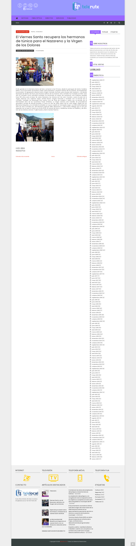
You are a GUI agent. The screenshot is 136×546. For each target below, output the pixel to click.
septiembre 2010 (97, 442)
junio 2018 (95, 254)
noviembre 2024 (97, 99)
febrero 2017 (96, 287)
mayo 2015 (95, 328)
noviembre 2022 (97, 149)
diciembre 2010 (96, 435)
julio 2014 (94, 347)
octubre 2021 (96, 175)
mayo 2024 (95, 112)
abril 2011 (94, 427)
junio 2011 (94, 422)
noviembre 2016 (97, 293)
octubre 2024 (96, 102)
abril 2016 (95, 306)
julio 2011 (94, 420)
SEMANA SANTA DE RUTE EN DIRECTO (53, 531)
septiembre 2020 (97, 203)
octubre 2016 (96, 295)
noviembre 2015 (97, 317)
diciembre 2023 (97, 121)
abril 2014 (95, 353)
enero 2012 (95, 407)
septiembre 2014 (97, 345)
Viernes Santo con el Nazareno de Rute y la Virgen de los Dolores (57, 502)
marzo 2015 (95, 332)
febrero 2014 (96, 358)
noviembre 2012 (97, 388)
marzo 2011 (95, 429)
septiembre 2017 (97, 274)
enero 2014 (95, 360)
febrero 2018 (96, 263)
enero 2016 (95, 313)
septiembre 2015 (97, 321)
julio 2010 (94, 446)
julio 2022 (95, 155)
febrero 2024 (96, 117)
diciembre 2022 (97, 147)
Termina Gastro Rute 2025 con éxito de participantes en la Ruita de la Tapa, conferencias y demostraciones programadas (80, 520)
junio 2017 (95, 278)
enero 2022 (95, 168)
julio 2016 (94, 300)
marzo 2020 (95, 214)
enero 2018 (95, 265)
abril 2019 (95, 235)
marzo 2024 (95, 114)
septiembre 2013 (97, 369)
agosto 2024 (96, 106)
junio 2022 (95, 158)
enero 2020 (95, 218)
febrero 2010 (96, 457)
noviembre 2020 (97, 198)
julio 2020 (95, 205)
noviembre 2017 (97, 269)
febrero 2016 (96, 310)
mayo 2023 (95, 136)
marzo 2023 (95, 140)
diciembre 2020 (97, 196)
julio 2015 (94, 323)
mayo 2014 (95, 351)
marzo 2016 (95, 308)
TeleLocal (98, 502)
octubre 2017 (96, 272)
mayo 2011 (95, 424)
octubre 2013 (96, 366)
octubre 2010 (96, 439)
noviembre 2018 (97, 246)
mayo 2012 (95, 399)
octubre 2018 (96, 248)
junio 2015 (95, 325)
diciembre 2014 (96, 338)
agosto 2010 (95, 444)
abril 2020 (95, 211)
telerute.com (63, 541)
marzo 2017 (95, 284)
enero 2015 (95, 336)
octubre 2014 (96, 343)
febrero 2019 (96, 239)
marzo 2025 (95, 91)
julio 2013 (94, 371)
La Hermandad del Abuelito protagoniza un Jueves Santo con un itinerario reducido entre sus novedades (54, 523)
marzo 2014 (95, 356)
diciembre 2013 (96, 362)
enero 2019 (95, 241)
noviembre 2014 (97, 341)
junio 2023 (95, 134)
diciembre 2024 (97, 97)
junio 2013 (95, 373)
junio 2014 (95, 349)
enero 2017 (95, 289)
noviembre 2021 (97, 173)
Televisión (53, 491)
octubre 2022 (96, 151)
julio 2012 (94, 394)
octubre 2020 (96, 201)
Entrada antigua (82, 156)
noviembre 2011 (96, 412)
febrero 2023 (96, 142)
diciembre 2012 (96, 386)
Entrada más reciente (22, 156)
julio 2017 (94, 276)
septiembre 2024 (97, 104)
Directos (49, 18)
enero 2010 (95, 459)
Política (97, 495)
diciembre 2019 (96, 220)
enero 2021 (95, 194)
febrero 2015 (96, 334)
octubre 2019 (96, 224)
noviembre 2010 (97, 437)
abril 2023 (95, 138)
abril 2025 (95, 89)
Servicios (60, 18)
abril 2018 (95, 259)
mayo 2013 (95, 375)
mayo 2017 (95, 280)
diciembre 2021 (96, 170)
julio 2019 (94, 229)
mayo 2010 (95, 450)
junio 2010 (95, 448)
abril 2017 (95, 282)
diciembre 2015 (96, 315)
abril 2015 (95, 330)
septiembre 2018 (97, 250)
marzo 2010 (95, 455)
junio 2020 (95, 207)
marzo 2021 (95, 190)
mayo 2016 (95, 304)
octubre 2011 (95, 414)
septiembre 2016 (97, 297)
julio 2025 (95, 82)
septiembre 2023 (97, 127)
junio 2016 (95, 302)
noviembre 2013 (97, 364)
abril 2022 (95, 162)
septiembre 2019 (97, 226)
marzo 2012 (95, 403)
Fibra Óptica (37, 18)
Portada (98, 497)
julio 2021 (94, 181)
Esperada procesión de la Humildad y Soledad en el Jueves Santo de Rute (58, 511)
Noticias (24, 18)
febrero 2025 (96, 93)
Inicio (17, 22)
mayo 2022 (95, 160)
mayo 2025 (95, 86)
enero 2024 (95, 119)
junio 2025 (95, 84)
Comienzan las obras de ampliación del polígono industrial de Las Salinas (81, 492)
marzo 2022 (95, 164)
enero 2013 (95, 384)
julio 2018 (94, 252)
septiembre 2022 (97, 153)
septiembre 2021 (97, 177)
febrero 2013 (96, 381)
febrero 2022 (96, 166)
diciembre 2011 (96, 409)
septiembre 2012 (97, 392)
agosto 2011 (95, 418)
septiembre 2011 (97, 416)
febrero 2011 (95, 431)
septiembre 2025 (97, 80)
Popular (105, 32)
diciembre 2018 (96, 244)
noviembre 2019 (97, 222)
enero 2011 (95, 433)
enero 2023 (95, 145)
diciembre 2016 (96, 291)
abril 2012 (95, 401)
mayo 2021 (95, 186)
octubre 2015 (96, 319)
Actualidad (95, 32)
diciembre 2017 (96, 267)
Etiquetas (114, 32)
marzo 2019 (95, 237)
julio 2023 (95, 132)
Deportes (98, 492)
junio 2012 (95, 396)
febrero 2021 (96, 192)
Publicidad (71, 18)
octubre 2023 (96, 125)
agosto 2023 (96, 129)
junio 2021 (95, 183)
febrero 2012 (96, 405)
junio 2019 (95, 231)
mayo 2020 (95, 209)
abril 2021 (95, 188)
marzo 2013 (95, 379)
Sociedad (98, 499)
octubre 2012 (96, 390)
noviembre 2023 (97, 123)
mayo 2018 (95, 257)
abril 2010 (95, 452)
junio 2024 (95, 110)
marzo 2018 (95, 261)
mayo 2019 (95, 233)
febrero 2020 (96, 216)
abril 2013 (95, 377)
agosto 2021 (95, 179)
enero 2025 (95, 95)
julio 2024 (95, 108)
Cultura (97, 490)
